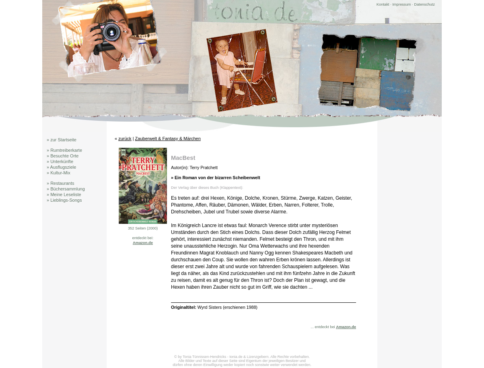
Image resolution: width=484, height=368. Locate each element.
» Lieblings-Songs (64, 200)
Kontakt (383, 4)
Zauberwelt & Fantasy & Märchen (168, 138)
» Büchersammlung (66, 188)
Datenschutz (424, 4)
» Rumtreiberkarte (64, 150)
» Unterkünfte (60, 161)
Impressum (401, 4)
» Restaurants (60, 183)
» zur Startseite (61, 139)
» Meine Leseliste (64, 194)
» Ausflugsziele (61, 167)
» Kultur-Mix (58, 172)
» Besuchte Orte (63, 155)
